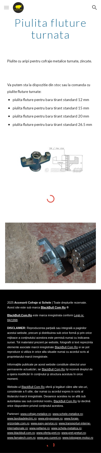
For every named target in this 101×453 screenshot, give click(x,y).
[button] (6, 7)
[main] (50, 29)
